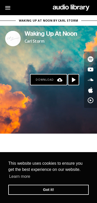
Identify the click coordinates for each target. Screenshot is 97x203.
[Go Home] (71, 8)
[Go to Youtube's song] (90, 69)
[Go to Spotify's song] (90, 59)
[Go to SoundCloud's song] (90, 80)
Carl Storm (34, 41)
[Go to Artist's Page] (13, 38)
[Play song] (73, 79)
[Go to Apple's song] (90, 90)
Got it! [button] (48, 190)
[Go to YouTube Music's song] (90, 100)
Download (45, 79)
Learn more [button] (19, 176)
